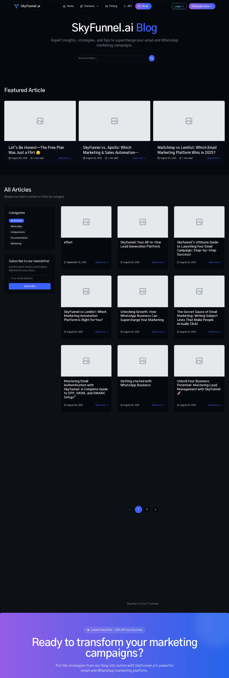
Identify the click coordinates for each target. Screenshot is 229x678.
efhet (68, 242)
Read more (65, 158)
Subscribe (29, 286)
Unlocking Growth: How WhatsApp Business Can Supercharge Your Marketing (142, 316)
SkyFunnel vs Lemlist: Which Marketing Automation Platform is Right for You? (85, 316)
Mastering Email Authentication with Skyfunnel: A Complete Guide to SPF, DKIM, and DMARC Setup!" (86, 389)
